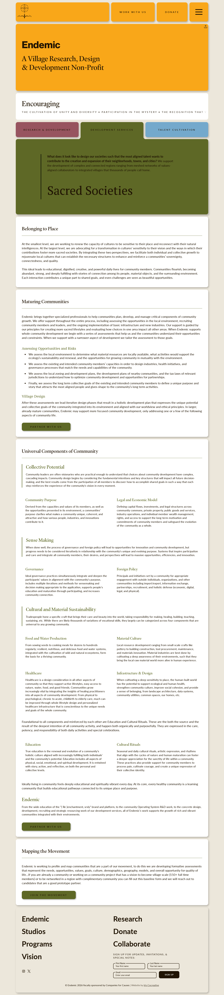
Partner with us (46, 427)
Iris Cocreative (151, 985)
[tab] (47, 129)
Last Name (155, 963)
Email (118, 972)
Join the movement (48, 895)
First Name (120, 963)
